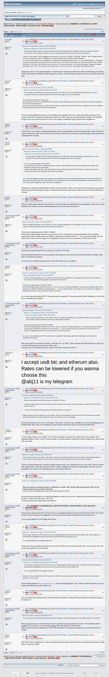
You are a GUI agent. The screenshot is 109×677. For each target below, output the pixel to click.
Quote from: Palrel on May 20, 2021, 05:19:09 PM (36, 560)
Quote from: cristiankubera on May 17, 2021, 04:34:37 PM (40, 397)
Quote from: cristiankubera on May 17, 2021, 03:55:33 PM (39, 273)
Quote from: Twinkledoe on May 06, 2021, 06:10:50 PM (39, 48)
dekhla (7, 124)
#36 (103, 527)
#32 (103, 432)
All (20, 31)
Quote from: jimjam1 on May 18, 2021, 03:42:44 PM (37, 310)
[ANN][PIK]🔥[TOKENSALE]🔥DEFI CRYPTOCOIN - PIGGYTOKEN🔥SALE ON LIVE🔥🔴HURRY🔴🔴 (50, 25)
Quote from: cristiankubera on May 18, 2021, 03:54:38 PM (39, 481)
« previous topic (90, 29)
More (38, 19)
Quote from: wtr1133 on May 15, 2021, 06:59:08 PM (37, 149)
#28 (103, 268)
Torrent (32, 16)
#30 (103, 354)
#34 (103, 476)
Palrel (7, 525)
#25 (103, 199)
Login (26, 19)
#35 (103, 508)
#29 (103, 305)
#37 (103, 555)
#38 (103, 592)
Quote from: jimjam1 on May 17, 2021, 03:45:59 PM (37, 222)
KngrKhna (9, 353)
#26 (103, 217)
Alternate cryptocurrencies (24, 24)
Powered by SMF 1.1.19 (42, 673)
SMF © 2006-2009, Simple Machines (62, 673)
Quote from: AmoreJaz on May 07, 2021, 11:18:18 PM (37, 87)
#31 (103, 390)
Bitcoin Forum (9, 24)
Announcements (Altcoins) (45, 24)
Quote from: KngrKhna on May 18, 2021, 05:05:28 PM (37, 395)
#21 (103, 41)
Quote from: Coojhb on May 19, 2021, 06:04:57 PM (37, 454)
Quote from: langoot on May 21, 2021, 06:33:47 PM (37, 615)
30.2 (28, 16)
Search (20, 19)
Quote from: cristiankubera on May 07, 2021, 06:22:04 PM (39, 46)
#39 (103, 610)
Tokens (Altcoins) (62, 24)
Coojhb (7, 430)
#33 (103, 450)
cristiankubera (10, 215)
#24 (103, 144)
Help (15, 19)
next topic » (100, 29)
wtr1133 (8, 81)
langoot (8, 591)
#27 (103, 245)
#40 (103, 637)
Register (32, 19)
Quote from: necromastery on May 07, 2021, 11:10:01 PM (40, 90)
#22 (103, 83)
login (23, 12)
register (29, 12)
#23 (103, 126)
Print (102, 31)
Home (9, 19)
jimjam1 (8, 197)
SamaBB (8, 39)
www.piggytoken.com (47, 583)
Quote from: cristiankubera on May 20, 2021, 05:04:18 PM (39, 532)
